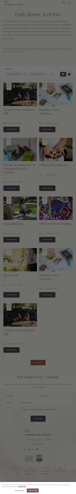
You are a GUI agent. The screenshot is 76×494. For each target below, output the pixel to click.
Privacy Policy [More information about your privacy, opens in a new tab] (22, 487)
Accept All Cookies (33, 491)
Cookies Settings (19, 491)
